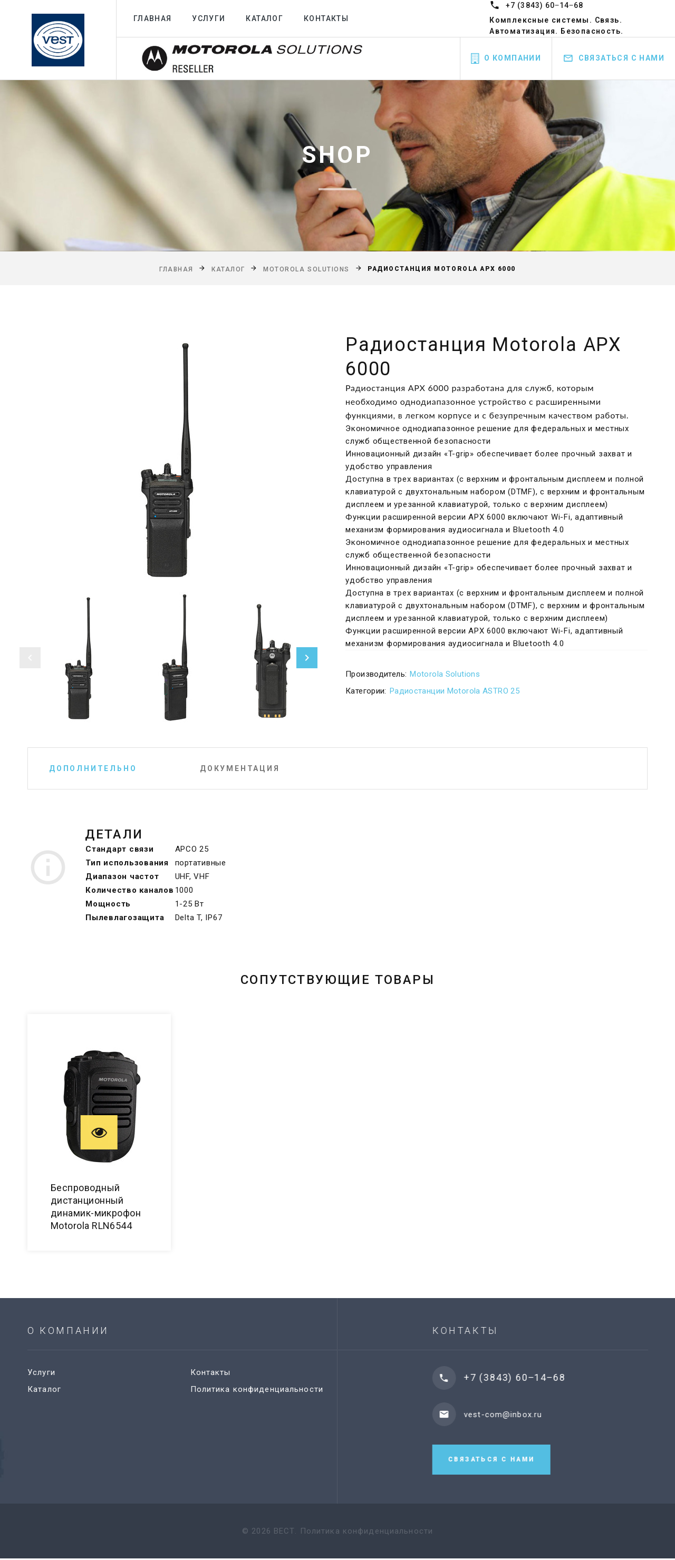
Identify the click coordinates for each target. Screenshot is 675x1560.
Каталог (264, 18)
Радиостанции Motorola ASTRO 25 (454, 691)
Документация (240, 768)
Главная (152, 18)
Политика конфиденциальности (264, 1389)
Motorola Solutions (306, 269)
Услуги (208, 18)
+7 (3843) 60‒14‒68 (544, 5)
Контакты (326, 18)
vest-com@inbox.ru (517, 1414)
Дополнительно (93, 768)
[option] (168, 459)
